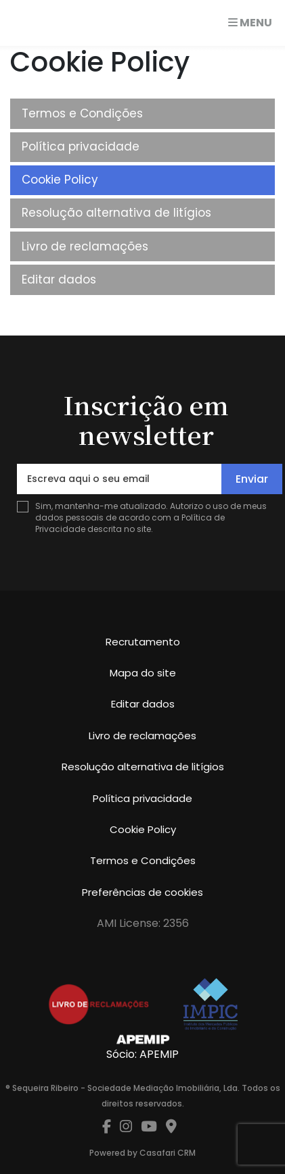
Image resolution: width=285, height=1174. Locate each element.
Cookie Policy (60, 179)
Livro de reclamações (85, 246)
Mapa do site (143, 673)
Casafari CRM (167, 1152)
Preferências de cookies (142, 892)
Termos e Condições (82, 113)
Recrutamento (143, 642)
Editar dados (59, 279)
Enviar (252, 479)
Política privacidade (80, 146)
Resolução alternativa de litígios (116, 213)
